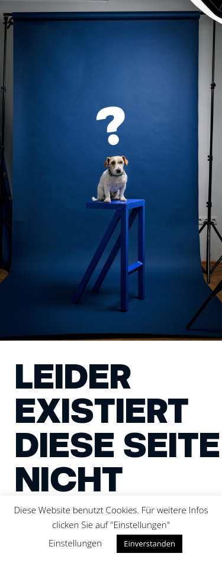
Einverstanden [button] (149, 543)
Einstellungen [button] (75, 543)
